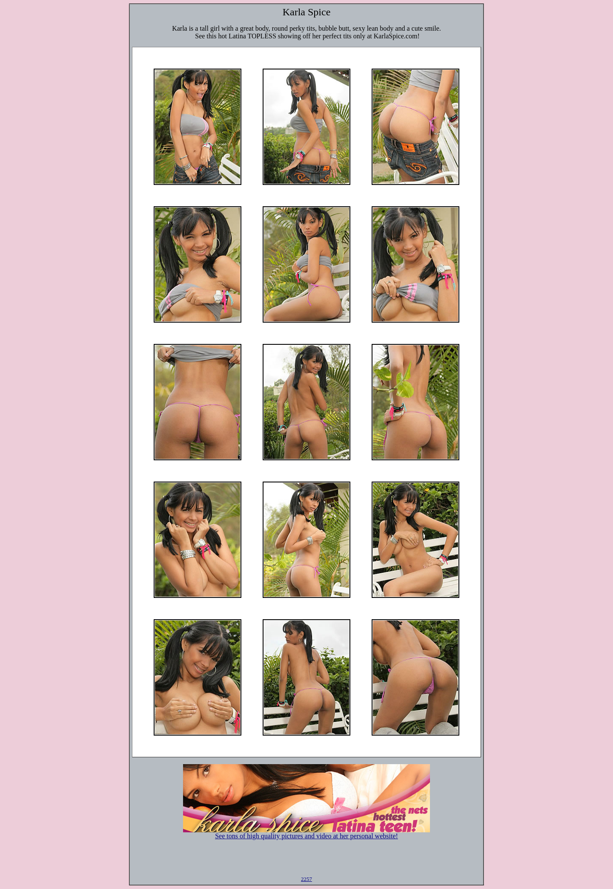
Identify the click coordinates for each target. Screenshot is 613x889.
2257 (306, 879)
